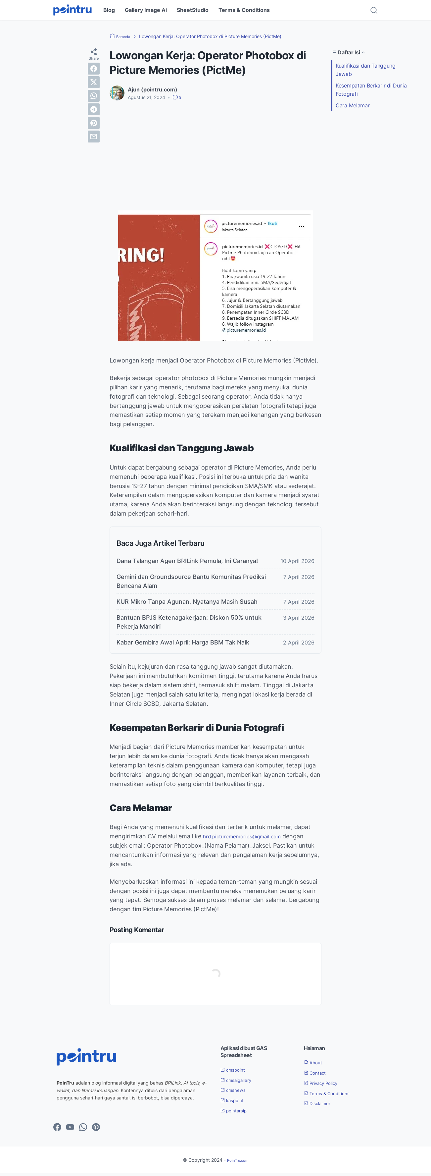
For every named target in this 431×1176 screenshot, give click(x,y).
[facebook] (94, 69)
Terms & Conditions (244, 10)
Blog (109, 10)
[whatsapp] (94, 96)
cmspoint (235, 1072)
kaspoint (234, 1102)
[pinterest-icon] (96, 1130)
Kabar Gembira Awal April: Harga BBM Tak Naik (183, 645)
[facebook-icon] (57, 1130)
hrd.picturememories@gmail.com (249, 838)
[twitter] (94, 82)
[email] (94, 136)
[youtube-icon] (70, 1130)
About (315, 1065)
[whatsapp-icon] (83, 1130)
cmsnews (235, 1092)
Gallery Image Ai (146, 10)
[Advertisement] (215, 155)
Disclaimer (320, 1105)
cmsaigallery (239, 1082)
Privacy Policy (325, 1085)
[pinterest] (94, 123)
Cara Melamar (352, 105)
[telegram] (94, 109)
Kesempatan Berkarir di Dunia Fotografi (371, 89)
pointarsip (236, 1113)
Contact (317, 1075)
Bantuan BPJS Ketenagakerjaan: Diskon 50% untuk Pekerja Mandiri (189, 625)
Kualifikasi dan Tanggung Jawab (366, 69)
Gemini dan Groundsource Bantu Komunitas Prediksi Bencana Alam (191, 584)
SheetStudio (193, 10)
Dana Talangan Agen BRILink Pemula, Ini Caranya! (187, 563)
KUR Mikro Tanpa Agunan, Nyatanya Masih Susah (187, 604)
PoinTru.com (237, 1162)
